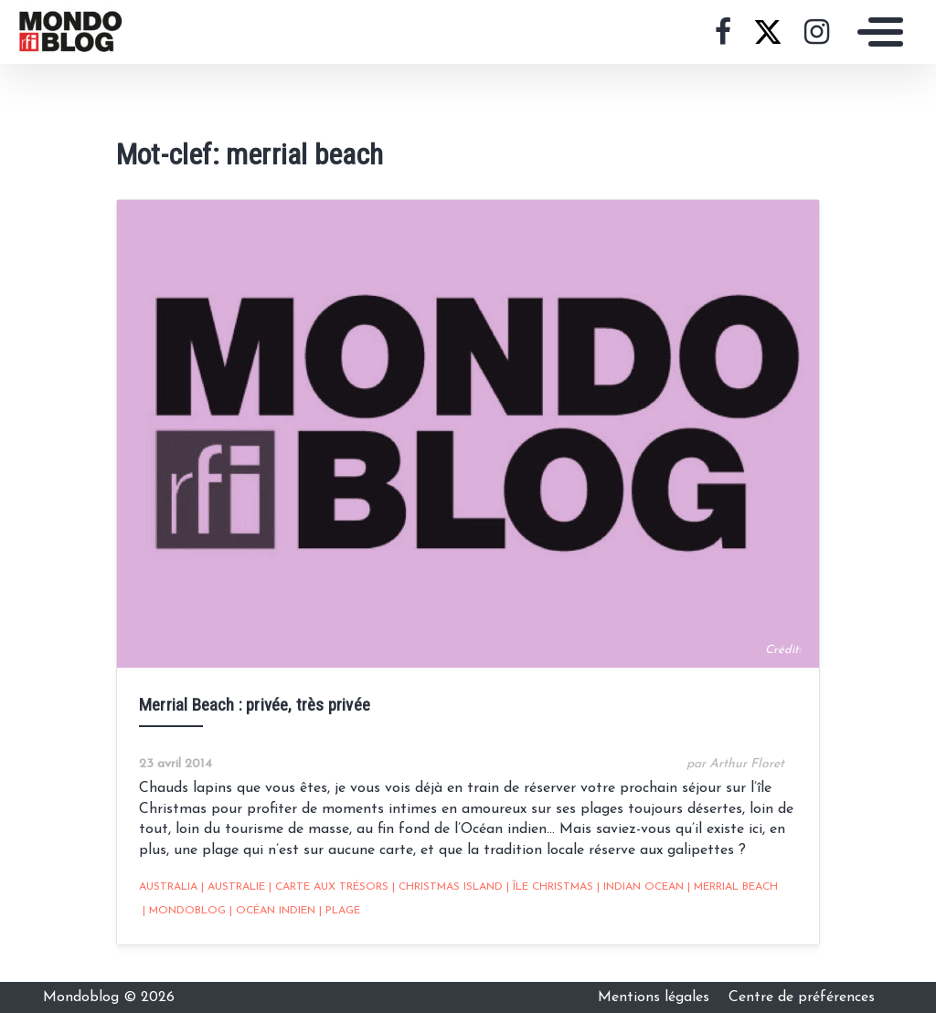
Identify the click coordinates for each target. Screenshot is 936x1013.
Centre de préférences (802, 997)
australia (168, 886)
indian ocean (640, 887)
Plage (339, 910)
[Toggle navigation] (875, 32)
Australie (233, 887)
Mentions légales (656, 997)
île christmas (549, 887)
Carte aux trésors (328, 887)
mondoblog (184, 910)
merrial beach (732, 887)
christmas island (447, 887)
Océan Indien (272, 910)
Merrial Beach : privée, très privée (254, 704)
